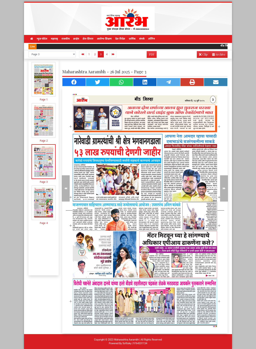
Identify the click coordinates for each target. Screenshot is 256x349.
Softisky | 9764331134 (134, 343)
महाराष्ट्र (54, 38)
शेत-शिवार (88, 38)
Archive (217, 55)
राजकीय (66, 38)
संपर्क (142, 38)
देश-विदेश (120, 38)
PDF (151, 54)
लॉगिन (151, 38)
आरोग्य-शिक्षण (104, 38)
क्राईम (76, 38)
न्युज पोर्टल (42, 38)
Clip (203, 54)
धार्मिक (132, 38)
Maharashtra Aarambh (126, 339)
